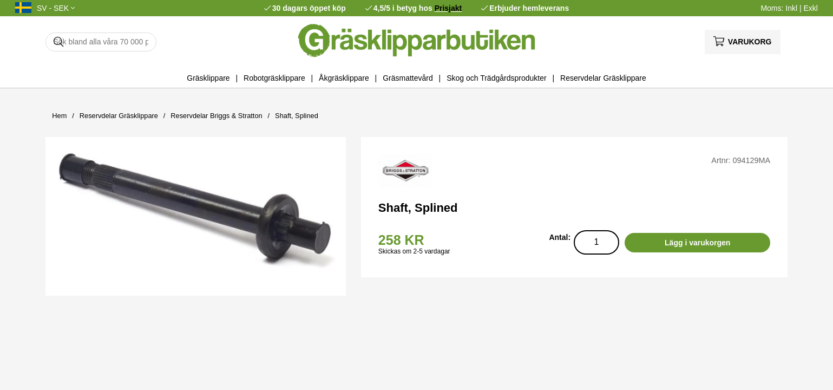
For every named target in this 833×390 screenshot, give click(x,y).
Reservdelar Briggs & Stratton (216, 116)
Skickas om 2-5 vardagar (414, 251)
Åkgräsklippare (344, 78)
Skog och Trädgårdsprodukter (496, 78)
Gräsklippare (208, 78)
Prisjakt (448, 8)
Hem (59, 116)
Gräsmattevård (408, 78)
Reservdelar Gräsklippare (603, 78)
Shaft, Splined (296, 116)
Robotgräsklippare (274, 78)
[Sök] (100, 41)
